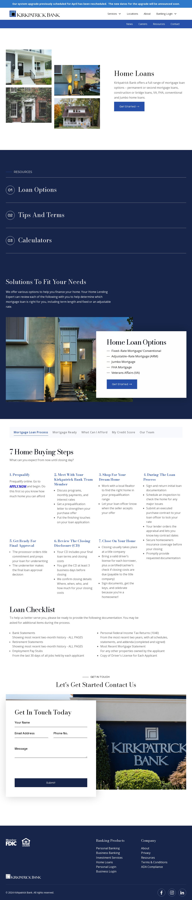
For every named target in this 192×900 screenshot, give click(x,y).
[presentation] (41, 770)
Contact (175, 24)
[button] (114, 14)
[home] (35, 14)
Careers (142, 24)
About (147, 13)
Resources (159, 24)
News (129, 24)
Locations (132, 13)
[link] (96, 190)
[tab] (31, 432)
